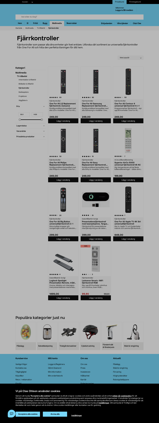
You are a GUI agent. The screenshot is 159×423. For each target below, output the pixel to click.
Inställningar (76, 416)
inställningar (104, 403)
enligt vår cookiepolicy (122, 396)
